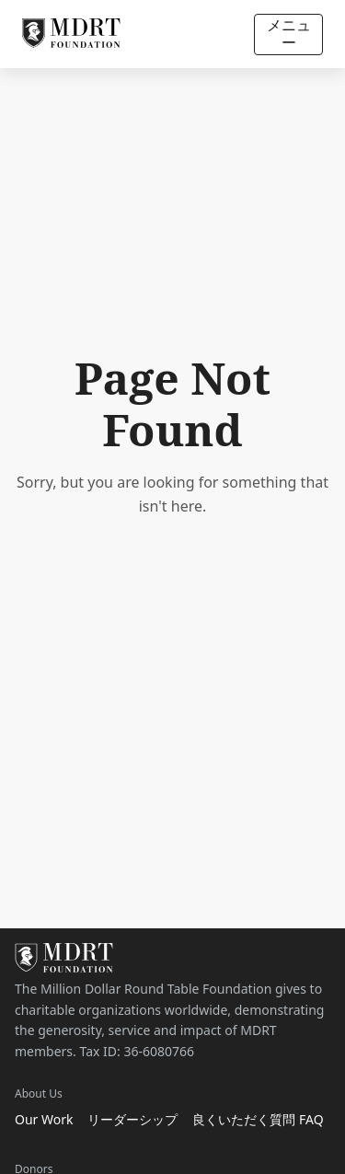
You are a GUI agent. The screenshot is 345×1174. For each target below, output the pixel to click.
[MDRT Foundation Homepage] (71, 34)
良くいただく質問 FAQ (257, 1119)
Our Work (44, 1119)
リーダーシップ (132, 1119)
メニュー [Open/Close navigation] (289, 33)
